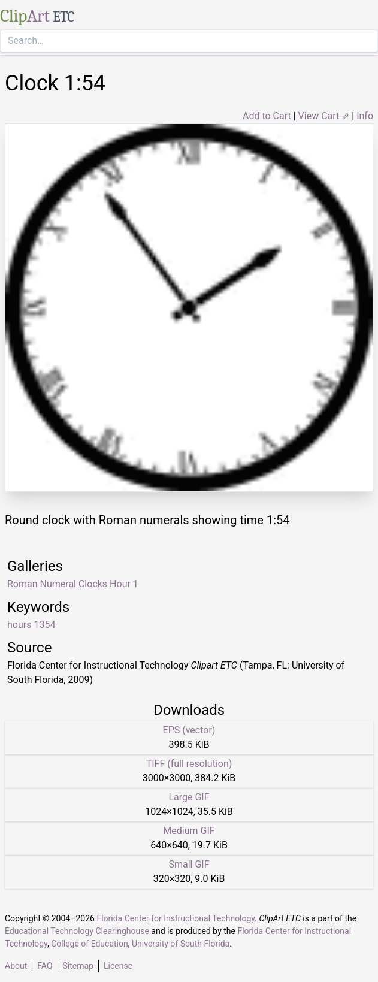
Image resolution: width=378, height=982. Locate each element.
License (118, 966)
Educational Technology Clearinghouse (77, 931)
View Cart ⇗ (324, 116)
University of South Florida (180, 943)
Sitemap (78, 966)
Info (364, 116)
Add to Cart (267, 116)
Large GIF (188, 797)
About (16, 966)
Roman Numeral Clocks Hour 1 (72, 584)
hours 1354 (31, 624)
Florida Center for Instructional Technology (175, 918)
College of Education (89, 943)
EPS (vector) (189, 730)
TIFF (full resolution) (189, 763)
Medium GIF (188, 830)
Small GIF (188, 864)
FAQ (44, 966)
